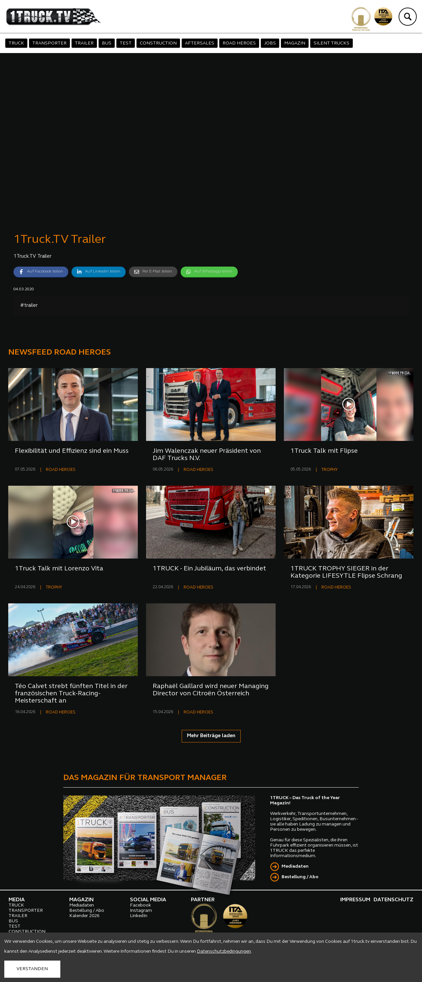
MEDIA (17, 900)
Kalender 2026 (84, 915)
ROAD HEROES (239, 43)
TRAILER (84, 43)
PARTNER (203, 900)
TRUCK (16, 43)
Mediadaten (295, 866)
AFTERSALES (199, 43)
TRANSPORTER (49, 43)
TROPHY (329, 470)
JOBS (270, 43)
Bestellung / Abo (300, 877)
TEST (126, 43)
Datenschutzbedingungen (224, 951)
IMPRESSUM (355, 900)
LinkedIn (138, 915)
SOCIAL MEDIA (148, 900)
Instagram (141, 910)
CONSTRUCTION (158, 43)
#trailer (29, 305)
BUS (106, 43)
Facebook (140, 905)
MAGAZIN (294, 43)
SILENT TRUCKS (331, 43)
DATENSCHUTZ (393, 900)
